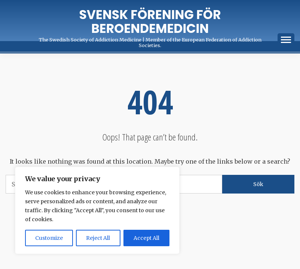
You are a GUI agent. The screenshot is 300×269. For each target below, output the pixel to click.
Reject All (98, 238)
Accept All (146, 238)
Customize (49, 238)
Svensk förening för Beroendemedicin (150, 21)
